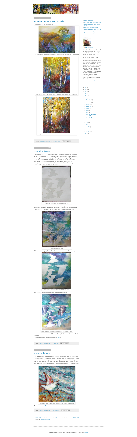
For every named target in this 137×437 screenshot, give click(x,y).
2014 (86, 133)
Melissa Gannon (89, 47)
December (88, 99)
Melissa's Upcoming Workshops (92, 31)
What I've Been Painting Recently (49, 21)
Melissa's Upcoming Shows (91, 27)
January (88, 131)
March (87, 127)
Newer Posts (38, 417)
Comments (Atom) (45, 419)
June (87, 112)
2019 (86, 89)
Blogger (85, 432)
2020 (86, 87)
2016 (86, 96)
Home (57, 417)
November (88, 102)
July (87, 110)
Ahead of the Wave (42, 353)
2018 (86, 91)
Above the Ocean (42, 151)
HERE (58, 337)
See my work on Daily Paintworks (92, 22)
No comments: (56, 141)
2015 (86, 98)
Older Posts (76, 417)
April (87, 124)
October (88, 104)
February (88, 129)
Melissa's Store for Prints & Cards (92, 29)
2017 (86, 93)
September (89, 106)
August (88, 108)
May (87, 122)
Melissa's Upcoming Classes (91, 33)
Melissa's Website (88, 20)
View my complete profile (89, 81)
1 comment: (55, 343)
